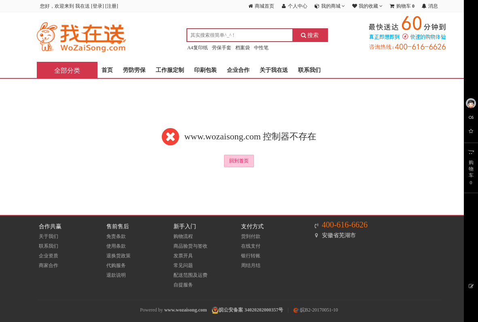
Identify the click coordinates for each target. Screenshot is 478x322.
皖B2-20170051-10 (315, 310)
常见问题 (183, 265)
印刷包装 (205, 70)
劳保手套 (221, 48)
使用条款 (116, 246)
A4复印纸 (197, 48)
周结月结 (250, 265)
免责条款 (116, 236)
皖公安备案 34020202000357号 (251, 310)
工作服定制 (170, 70)
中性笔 (261, 48)
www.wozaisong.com (185, 310)
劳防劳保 (134, 70)
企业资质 (48, 256)
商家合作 (48, 265)
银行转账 (250, 256)
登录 (97, 6)
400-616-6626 (345, 224)
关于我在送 (274, 70)
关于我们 (48, 236)
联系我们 (309, 70)
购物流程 (183, 236)
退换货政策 (118, 256)
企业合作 (238, 70)
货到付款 (250, 236)
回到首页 (239, 161)
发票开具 (183, 256)
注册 (111, 6)
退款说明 (116, 275)
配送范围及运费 (190, 275)
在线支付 (250, 246)
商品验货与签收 (190, 246)
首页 (107, 70)
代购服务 (116, 265)
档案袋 (242, 48)
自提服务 (183, 285)
